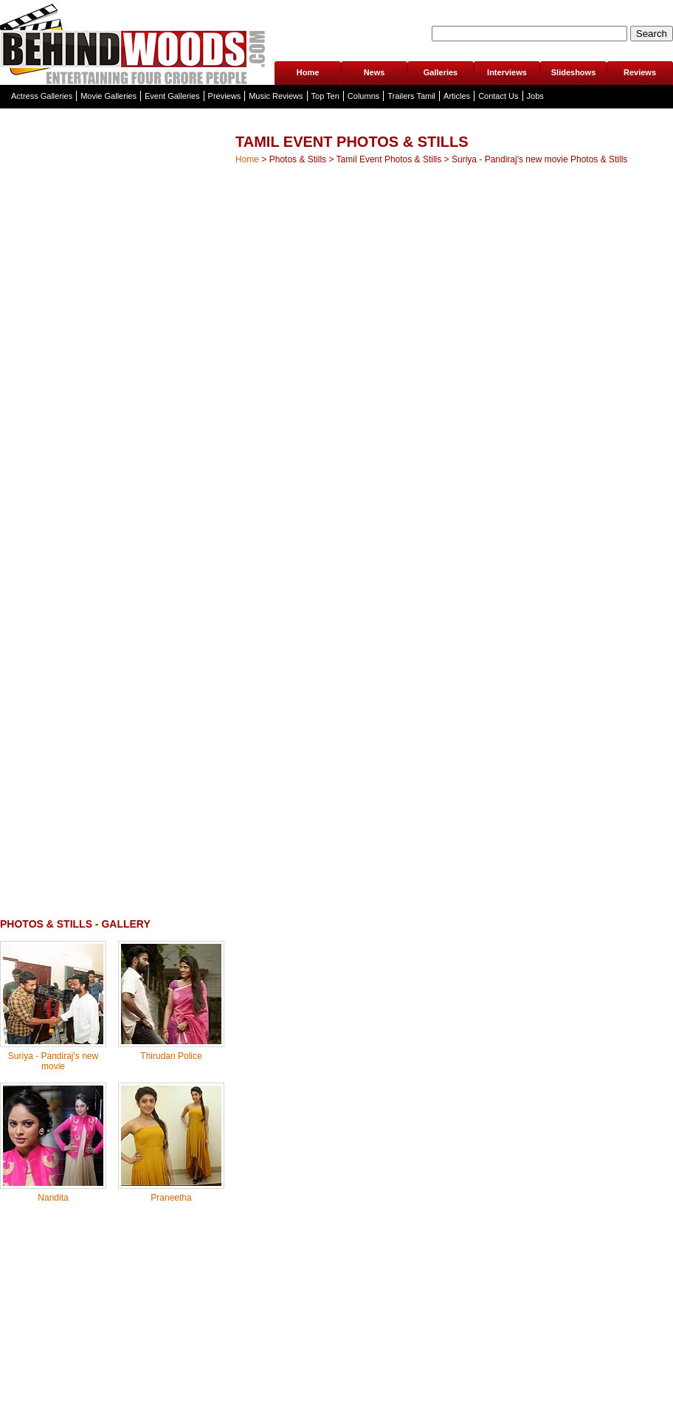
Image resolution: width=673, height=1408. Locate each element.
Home (308, 72)
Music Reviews (276, 96)
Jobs (535, 96)
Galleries (441, 72)
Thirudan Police (170, 1056)
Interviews (507, 72)
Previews (224, 96)
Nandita (53, 1198)
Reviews (640, 72)
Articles (457, 96)
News (374, 72)
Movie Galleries (108, 96)
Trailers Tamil (411, 96)
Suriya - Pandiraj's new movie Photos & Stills (539, 159)
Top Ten (325, 96)
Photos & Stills (297, 159)
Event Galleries (172, 96)
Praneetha (171, 1198)
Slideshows (573, 72)
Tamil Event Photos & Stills (389, 159)
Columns (363, 96)
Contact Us (498, 96)
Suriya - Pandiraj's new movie (53, 1061)
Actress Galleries (41, 96)
